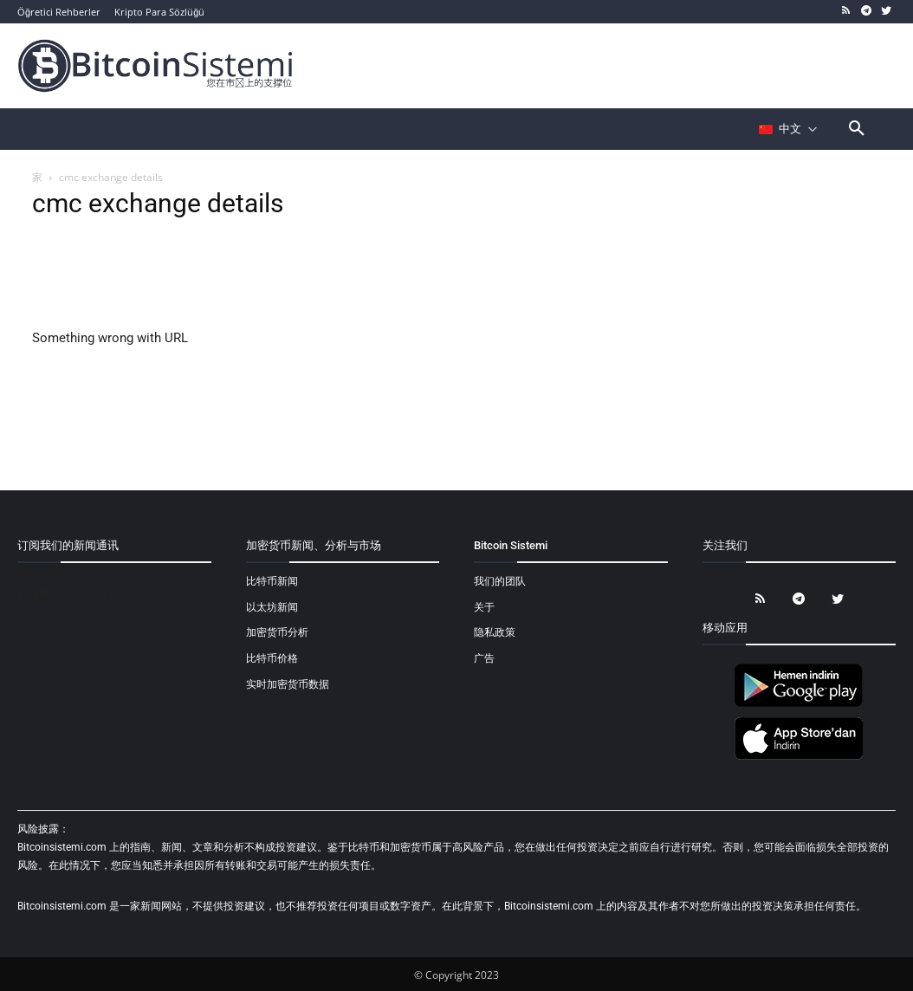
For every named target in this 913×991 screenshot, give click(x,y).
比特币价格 (272, 658)
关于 (484, 607)
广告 (484, 658)
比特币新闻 (272, 581)
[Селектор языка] (788, 129)
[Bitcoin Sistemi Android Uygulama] (798, 704)
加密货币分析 (277, 632)
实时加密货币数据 (287, 684)
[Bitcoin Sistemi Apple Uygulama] (798, 757)
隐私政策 (494, 632)
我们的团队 (500, 581)
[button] (856, 129)
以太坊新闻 (272, 607)
